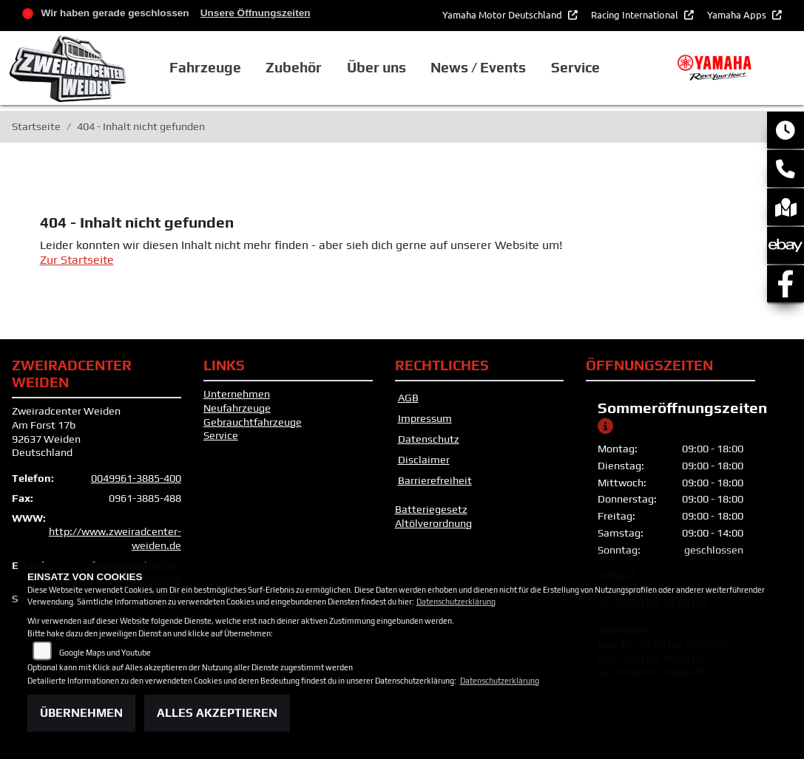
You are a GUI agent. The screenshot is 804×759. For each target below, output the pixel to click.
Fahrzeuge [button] (205, 67)
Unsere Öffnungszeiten (255, 12)
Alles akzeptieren (217, 713)
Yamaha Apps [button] (737, 14)
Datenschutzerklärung (456, 601)
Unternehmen (236, 394)
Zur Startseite (77, 260)
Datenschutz (428, 439)
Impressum (425, 418)
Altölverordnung (433, 523)
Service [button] (575, 67)
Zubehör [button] (294, 67)
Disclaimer (424, 460)
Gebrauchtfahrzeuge (252, 422)
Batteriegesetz (431, 509)
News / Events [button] (478, 67)
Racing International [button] (635, 14)
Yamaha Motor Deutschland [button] (503, 14)
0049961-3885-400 (136, 478)
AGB (408, 398)
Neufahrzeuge (237, 408)
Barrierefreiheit (435, 480)
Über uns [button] (376, 67)
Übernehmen (81, 713)
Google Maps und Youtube (105, 652)
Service (220, 435)
